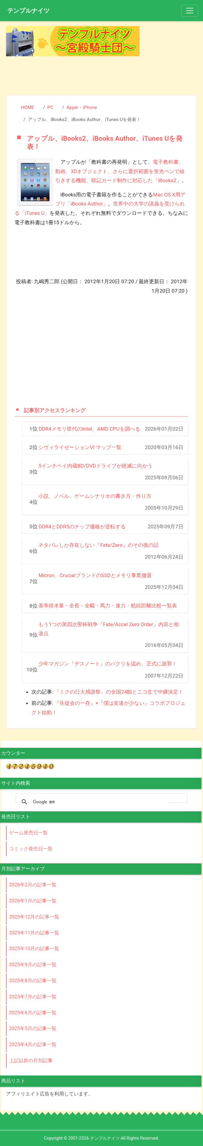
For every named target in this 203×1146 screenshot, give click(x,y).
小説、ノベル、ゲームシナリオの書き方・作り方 (94, 496)
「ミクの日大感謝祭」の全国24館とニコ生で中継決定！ (118, 692)
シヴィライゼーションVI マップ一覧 (79, 447)
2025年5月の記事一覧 (32, 1028)
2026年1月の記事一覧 (32, 901)
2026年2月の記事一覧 (32, 885)
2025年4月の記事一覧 (32, 1044)
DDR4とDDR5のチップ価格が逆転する (82, 527)
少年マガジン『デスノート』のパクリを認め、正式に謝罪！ (107, 664)
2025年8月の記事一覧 (32, 980)
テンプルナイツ (28, 10)
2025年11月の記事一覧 (34, 933)
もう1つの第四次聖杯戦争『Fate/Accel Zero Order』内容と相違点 (108, 629)
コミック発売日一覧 (31, 849)
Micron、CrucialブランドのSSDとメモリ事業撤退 (95, 575)
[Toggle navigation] (189, 11)
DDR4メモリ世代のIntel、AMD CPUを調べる (89, 429)
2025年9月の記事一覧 (32, 964)
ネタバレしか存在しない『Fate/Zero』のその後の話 (98, 545)
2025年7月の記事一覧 (32, 997)
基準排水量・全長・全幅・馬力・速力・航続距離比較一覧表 (107, 606)
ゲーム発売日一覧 (28, 833)
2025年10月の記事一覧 (34, 948)
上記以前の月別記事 (31, 1060)
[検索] (100, 802)
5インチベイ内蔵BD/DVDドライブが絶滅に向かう (95, 466)
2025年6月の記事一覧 (32, 1013)
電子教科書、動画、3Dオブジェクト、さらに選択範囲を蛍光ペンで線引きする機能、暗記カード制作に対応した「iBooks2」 (120, 171)
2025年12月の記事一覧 (34, 917)
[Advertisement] (101, 74)
